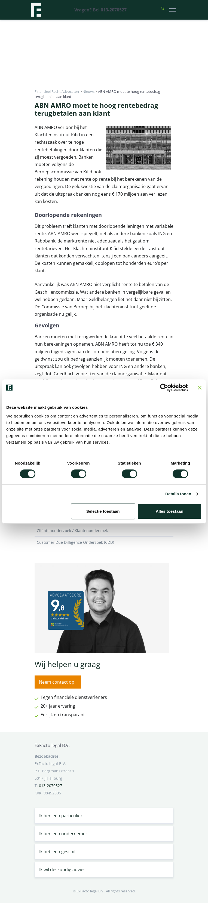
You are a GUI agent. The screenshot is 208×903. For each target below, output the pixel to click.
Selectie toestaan (103, 511)
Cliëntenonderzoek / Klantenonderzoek (104, 531)
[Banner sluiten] (200, 387)
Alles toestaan (169, 511)
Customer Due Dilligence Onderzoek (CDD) (104, 542)
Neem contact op (56, 682)
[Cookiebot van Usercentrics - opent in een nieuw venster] (164, 387)
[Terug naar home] (35, 10)
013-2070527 (50, 785)
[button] (162, 10)
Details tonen (178, 494)
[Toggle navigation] (173, 10)
